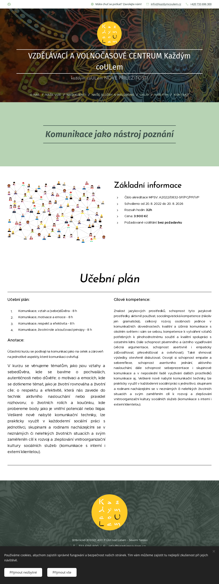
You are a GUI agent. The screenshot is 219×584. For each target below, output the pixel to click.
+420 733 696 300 (201, 4)
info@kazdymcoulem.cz (166, 4)
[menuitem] (39, 94)
